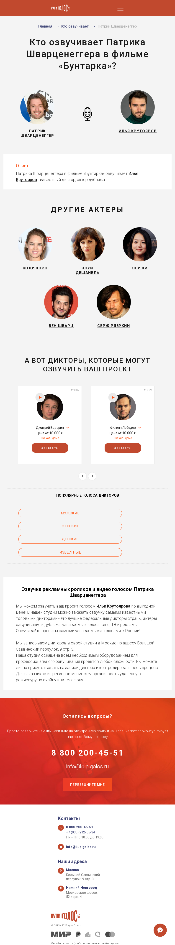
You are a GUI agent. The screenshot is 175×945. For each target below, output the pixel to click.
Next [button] (92, 484)
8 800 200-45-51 (87, 735)
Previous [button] (82, 484)
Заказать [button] (49, 455)
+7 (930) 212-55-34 (80, 817)
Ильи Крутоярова (113, 587)
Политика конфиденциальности (85, 936)
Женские (131, 521)
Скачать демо (50, 446)
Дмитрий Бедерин (50, 435)
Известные (131, 534)
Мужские (43, 521)
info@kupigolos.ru (87, 750)
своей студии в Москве (93, 624)
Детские (43, 534)
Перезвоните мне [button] (87, 769)
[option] (50, 433)
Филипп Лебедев (123, 435)
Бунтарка (94, 173)
